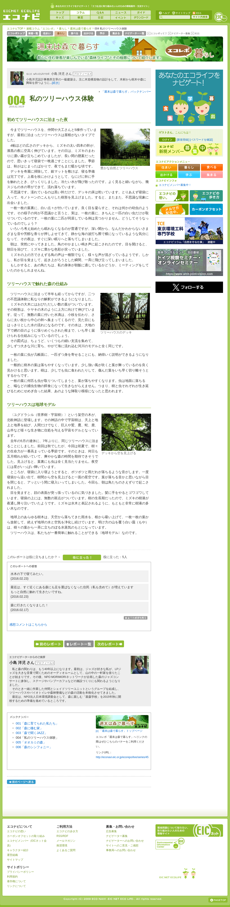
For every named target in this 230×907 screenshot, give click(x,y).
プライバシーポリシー (20, 871)
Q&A (100, 12)
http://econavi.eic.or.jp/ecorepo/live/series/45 (122, 757)
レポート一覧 (79, 643)
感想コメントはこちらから (28, 624)
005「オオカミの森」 (31, 742)
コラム (80, 12)
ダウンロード (141, 17)
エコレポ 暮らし (187, 53)
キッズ (60, 17)
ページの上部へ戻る (218, 900)
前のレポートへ (48, 643)
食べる (74, 33)
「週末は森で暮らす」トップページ (120, 730)
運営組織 (12, 855)
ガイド (141, 12)
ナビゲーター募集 (179, 33)
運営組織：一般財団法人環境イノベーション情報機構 (170, 843)
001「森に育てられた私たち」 (37, 723)
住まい (47, 33)
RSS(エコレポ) (195, 33)
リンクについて (16, 886)
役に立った (82, 557)
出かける (89, 33)
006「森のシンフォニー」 (34, 747)
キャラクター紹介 (18, 850)
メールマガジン (65, 840)
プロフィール (82, 73)
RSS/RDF (62, 836)
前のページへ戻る (21, 782)
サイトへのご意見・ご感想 (122, 845)
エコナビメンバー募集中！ (175, 185)
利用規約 (12, 876)
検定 (80, 17)
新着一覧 (33, 33)
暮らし (63, 28)
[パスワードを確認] (201, 139)
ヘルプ (164, 12)
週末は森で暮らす (81, 28)
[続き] (55, 82)
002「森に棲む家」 (29, 728)
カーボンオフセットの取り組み (26, 836)
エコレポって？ (157, 33)
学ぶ (102, 33)
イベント (121, 17)
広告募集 (111, 831)
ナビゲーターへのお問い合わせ (125, 840)
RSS (196, 12)
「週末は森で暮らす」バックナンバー (126, 91)
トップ (60, 12)
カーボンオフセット (206, 209)
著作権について (16, 881)
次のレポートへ (109, 643)
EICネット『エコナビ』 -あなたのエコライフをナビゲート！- (21, 15)
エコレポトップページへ (16, 33)
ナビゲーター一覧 (135, 33)
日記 (100, 17)
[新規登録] (183, 139)
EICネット (220, 17)
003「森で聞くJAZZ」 (31, 733)
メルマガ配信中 (172, 209)
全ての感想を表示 (135, 618)
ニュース (121, 12)
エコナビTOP (15, 28)
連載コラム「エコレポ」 (41, 28)
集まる (116, 33)
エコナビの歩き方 (206, 195)
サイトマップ (181, 12)
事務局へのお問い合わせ (121, 850)
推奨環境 (61, 845)
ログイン (167, 139)
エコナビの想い (172, 195)
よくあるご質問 (65, 850)
